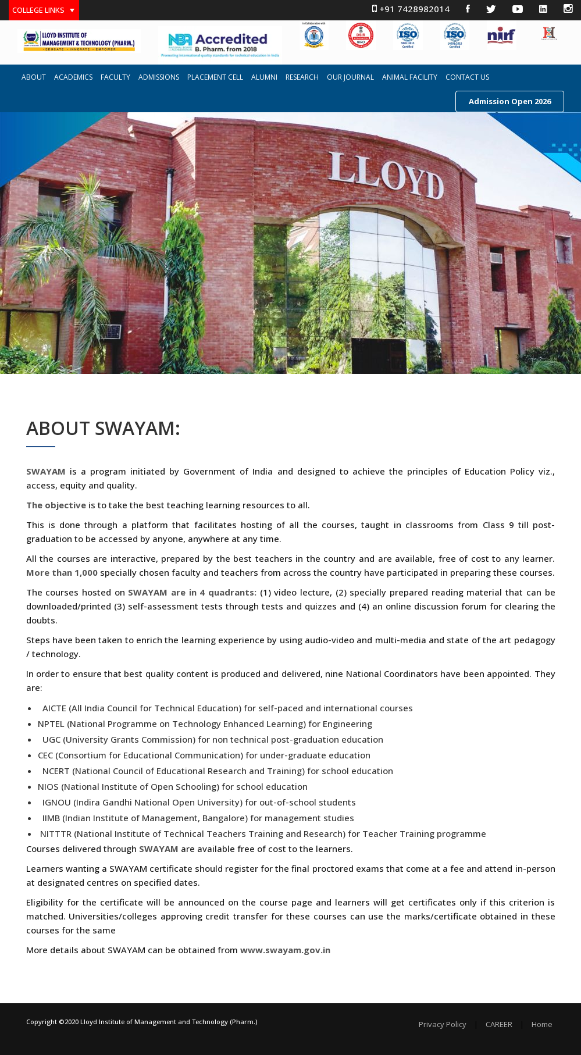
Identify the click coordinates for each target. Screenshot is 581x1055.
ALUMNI (264, 77)
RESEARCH (302, 77)
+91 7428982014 (411, 9)
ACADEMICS (73, 77)
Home (542, 1024)
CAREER (499, 1024)
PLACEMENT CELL (215, 77)
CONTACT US (467, 77)
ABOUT (34, 77)
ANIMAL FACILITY (409, 77)
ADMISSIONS (158, 77)
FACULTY (115, 77)
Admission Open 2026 (510, 101)
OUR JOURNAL (350, 77)
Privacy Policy (442, 1024)
